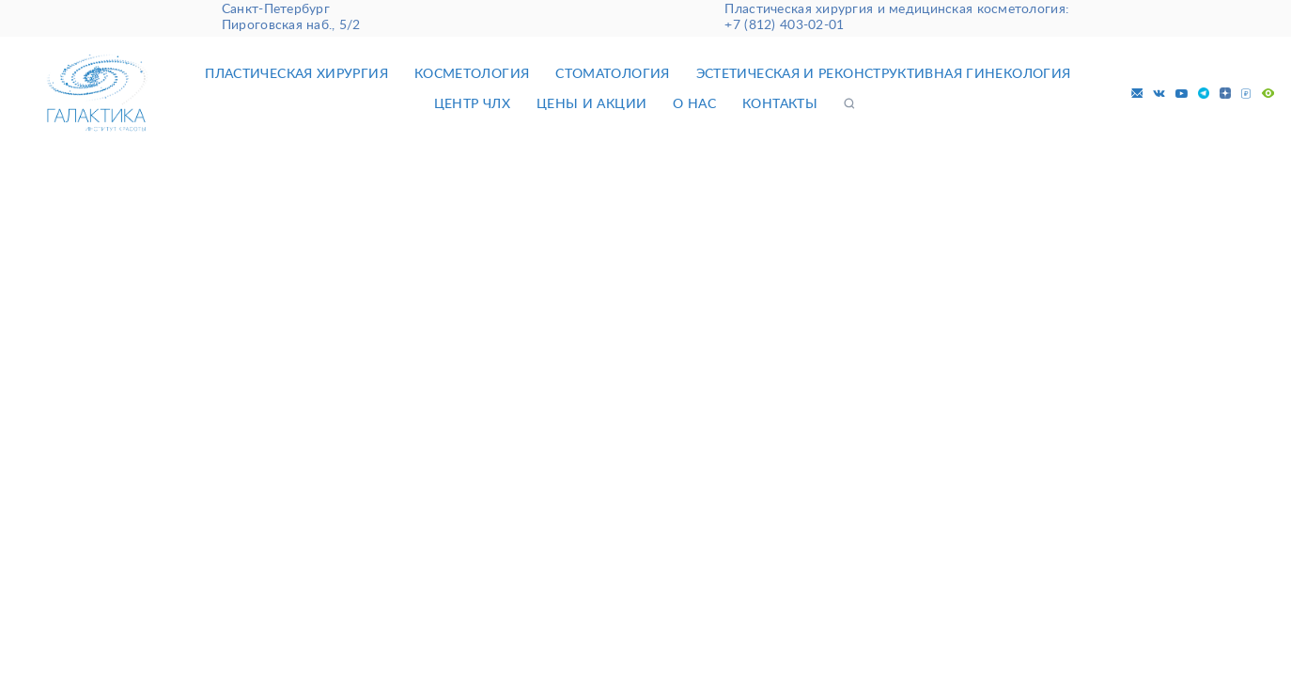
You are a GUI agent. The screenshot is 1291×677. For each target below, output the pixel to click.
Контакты (779, 104)
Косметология (471, 74)
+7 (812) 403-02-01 (784, 25)
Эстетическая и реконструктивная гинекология (883, 74)
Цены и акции (591, 104)
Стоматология (612, 74)
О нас (694, 104)
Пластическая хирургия (296, 74)
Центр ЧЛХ (472, 104)
